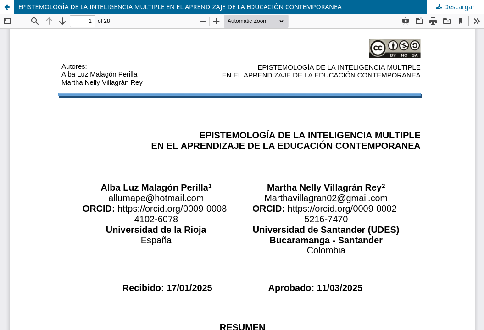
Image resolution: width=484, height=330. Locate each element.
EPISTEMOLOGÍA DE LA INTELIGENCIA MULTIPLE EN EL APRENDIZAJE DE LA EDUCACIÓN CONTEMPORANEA (180, 6)
